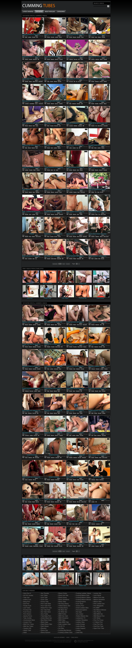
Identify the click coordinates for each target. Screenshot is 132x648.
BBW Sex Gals (63, 616)
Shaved (84, 346)
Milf (38, 59)
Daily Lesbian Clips (64, 624)
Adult (25, 632)
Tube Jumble (27, 618)
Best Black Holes (46, 620)
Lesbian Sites (80, 622)
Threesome (41, 103)
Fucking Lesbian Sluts (65, 632)
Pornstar (33, 37)
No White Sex (62, 612)
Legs (79, 523)
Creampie (80, 125)
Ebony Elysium (45, 632)
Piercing (105, 368)
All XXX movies (28, 595)
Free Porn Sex (98, 624)
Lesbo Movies (80, 626)
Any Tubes (44, 595)
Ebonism (43, 628)
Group (82, 37)
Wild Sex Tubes (28, 626)
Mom (99, 258)
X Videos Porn (98, 622)
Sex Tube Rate (45, 610)
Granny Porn (80, 605)
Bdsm (95, 147)
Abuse (67, 637)
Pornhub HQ (27, 610)
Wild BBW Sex (98, 614)
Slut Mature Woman (100, 610)
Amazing (97, 546)
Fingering (97, 368)
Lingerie (101, 81)
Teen (33, 258)
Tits (96, 125)
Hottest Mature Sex (82, 616)
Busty (96, 37)
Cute (60, 125)
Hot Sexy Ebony (63, 603)
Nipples (102, 147)
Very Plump (97, 612)
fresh (64, 263)
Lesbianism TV (80, 618)
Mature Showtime (99, 599)
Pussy (60, 368)
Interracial (35, 59)
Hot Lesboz (79, 614)
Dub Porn (26, 603)
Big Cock (75, 59)
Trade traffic (74, 637)
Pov (76, 81)
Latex (76, 523)
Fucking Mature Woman (83, 599)
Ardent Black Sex (46, 618)
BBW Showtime (63, 618)
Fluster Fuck (27, 605)
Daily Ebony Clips (46, 624)
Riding (81, 59)
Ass (77, 147)
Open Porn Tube (99, 628)
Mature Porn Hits (99, 597)
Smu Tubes (44, 614)
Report (24, 32)
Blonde (48, 37)
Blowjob (74, 37)
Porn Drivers (27, 614)
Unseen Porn (27, 622)
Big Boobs (37, 457)
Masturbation (35, 546)
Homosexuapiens (81, 610)
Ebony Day (44, 630)
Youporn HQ (27, 628)
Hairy (74, 368)
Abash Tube (27, 630)
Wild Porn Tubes (28, 624)
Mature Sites (98, 601)
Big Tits (79, 81)
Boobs (59, 236)
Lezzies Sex (97, 593)
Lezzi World (97, 595)
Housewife (41, 81)
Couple (35, 391)
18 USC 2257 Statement (59, 637)
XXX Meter (97, 618)
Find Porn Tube (98, 626)
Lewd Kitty (79, 632)
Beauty (33, 501)
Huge (98, 192)
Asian (48, 81)
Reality (39, 391)
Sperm (36, 103)
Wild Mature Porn (99, 616)
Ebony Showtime (63, 599)
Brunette (52, 37)
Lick (103, 546)
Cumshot (27, 103)
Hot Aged (79, 612)
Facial (37, 125)
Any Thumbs (45, 593)
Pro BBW (96, 608)
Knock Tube (44, 601)
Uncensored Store (29, 620)
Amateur (71, 192)
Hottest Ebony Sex (64, 605)
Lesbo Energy (80, 624)
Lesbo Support (80, 628)
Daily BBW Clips (63, 622)
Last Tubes (26, 608)
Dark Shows (45, 626)
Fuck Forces (27, 612)
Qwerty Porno (27, 616)
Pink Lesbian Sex (99, 603)
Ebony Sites (62, 601)
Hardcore (56, 59)
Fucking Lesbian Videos (83, 593)
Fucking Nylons (81, 601)
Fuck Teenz (79, 603)
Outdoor (105, 81)
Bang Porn (26, 601)
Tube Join (26, 597)
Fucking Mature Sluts (82, 595)
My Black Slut (62, 610)
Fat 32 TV (61, 626)
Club (82, 103)
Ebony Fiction (62, 593)
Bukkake (75, 125)
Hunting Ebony (63, 608)
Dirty (37, 37)
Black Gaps (44, 622)
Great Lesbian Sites (82, 608)
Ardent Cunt (27, 599)
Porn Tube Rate (46, 603)
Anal (92, 435)
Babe (26, 37)
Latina (70, 147)
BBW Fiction (62, 614)
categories (55, 263)
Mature (60, 37)
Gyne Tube (44, 599)
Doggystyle (82, 192)
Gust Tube (44, 597)
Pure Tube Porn (46, 605)
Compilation (32, 103)
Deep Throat (35, 81)
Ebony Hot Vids (63, 595)
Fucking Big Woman (64, 630)
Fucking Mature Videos (83, 597)
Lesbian (29, 37)
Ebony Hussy (62, 597)
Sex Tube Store (46, 612)
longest (67, 263)
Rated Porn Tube (46, 608)
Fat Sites (61, 628)
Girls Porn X (27, 593)
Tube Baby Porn (46, 616)
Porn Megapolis (98, 605)
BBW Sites (61, 620)
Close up (56, 103)
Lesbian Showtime (82, 620)
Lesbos (78, 630)
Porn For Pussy (98, 620)
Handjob (60, 103)
